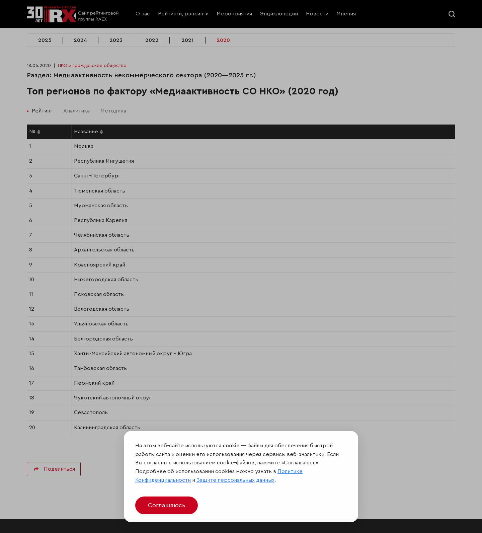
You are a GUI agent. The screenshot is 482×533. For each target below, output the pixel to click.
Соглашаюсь (166, 505)
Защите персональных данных (235, 480)
